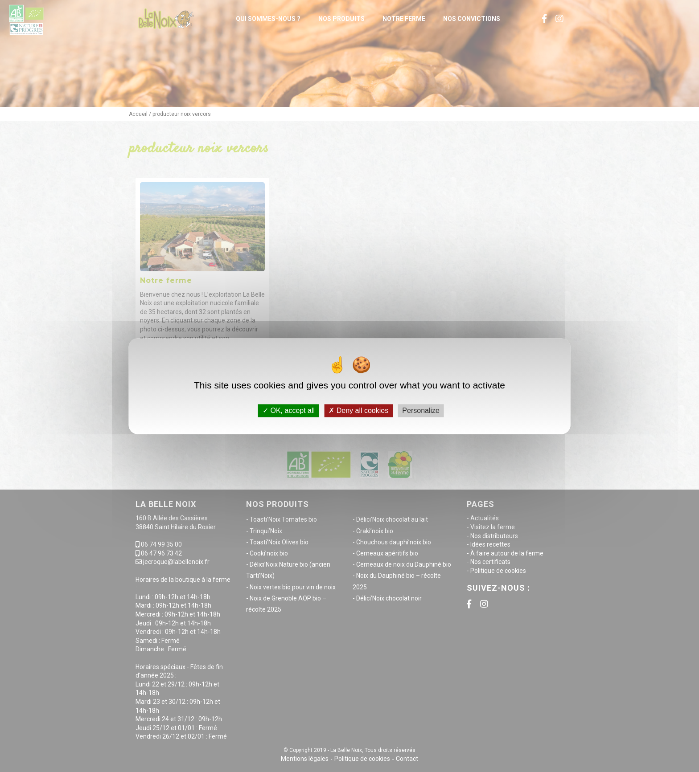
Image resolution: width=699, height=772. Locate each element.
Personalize (421, 410)
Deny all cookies (358, 410)
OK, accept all (289, 410)
